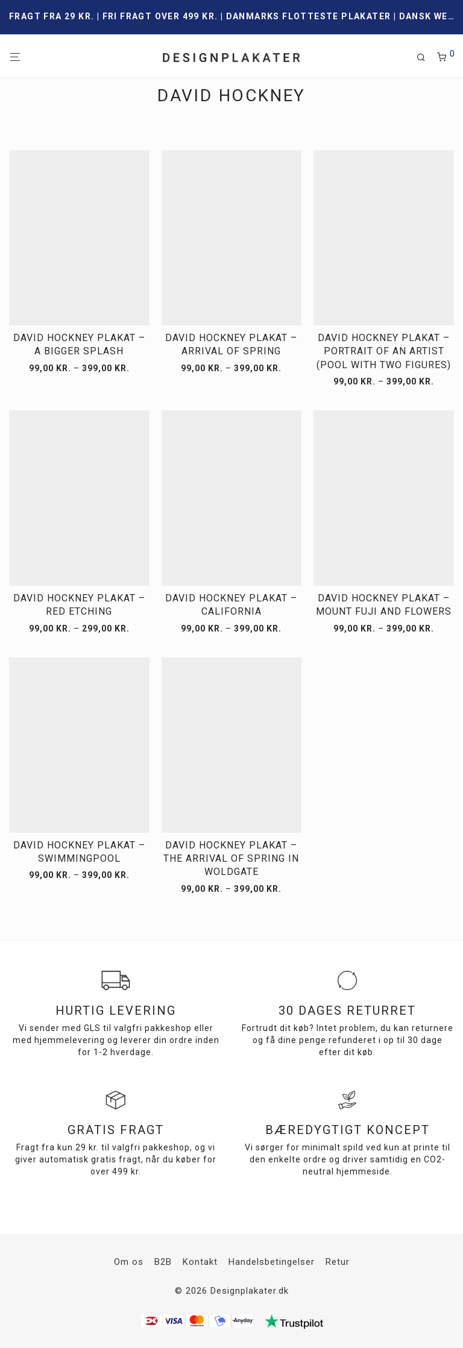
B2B (163, 1261)
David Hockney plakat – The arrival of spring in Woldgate (231, 858)
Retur (338, 1261)
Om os (128, 1261)
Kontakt (200, 1261)
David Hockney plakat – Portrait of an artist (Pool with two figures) (384, 351)
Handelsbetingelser (271, 1261)
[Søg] (425, 57)
